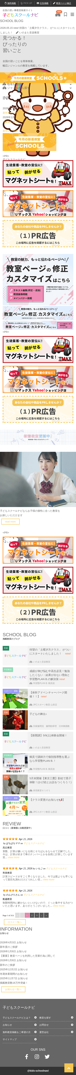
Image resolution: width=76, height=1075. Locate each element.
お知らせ (22, 942)
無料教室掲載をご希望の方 (17, 1032)
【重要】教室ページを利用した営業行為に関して (30, 121)
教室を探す (45, 1017)
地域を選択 (12, 84)
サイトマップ (10, 1039)
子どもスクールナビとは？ (17, 1017)
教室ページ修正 (62, 3)
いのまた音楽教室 (27, 32)
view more (13, 857)
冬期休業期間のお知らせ (14, 973)
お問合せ (44, 1025)
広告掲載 (42, 3)
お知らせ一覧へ (13, 989)
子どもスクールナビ (33, 843)
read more (10, 521)
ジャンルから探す (16, 87)
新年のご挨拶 (10, 130)
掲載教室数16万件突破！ (14, 982)
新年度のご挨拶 (11, 112)
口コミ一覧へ (15, 922)
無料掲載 (10, 3)
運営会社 (44, 1032)
